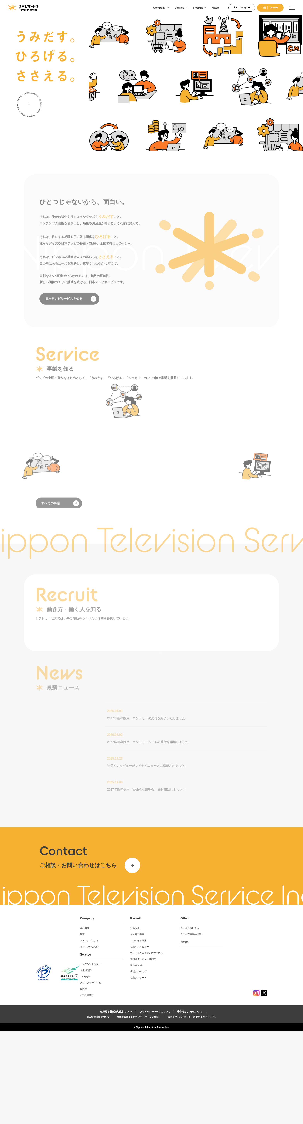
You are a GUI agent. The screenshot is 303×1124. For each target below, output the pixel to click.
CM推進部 (123, 1069)
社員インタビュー (173, 1039)
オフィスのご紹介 (127, 1039)
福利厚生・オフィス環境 (177, 1051)
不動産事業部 (125, 1088)
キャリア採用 (171, 1027)
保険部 (121, 1081)
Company (125, 1011)
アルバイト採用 (172, 1033)
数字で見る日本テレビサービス (180, 1045)
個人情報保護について (98, 1109)
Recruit (169, 1011)
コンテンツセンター (128, 1057)
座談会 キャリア (172, 1064)
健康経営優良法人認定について (116, 1104)
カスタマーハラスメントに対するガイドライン (192, 1109)
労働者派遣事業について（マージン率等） (139, 1109)
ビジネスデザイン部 (128, 1075)
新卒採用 (168, 1021)
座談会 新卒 (170, 1058)
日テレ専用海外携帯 (220, 1027)
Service (123, 1047)
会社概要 (122, 1021)
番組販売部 (124, 1063)
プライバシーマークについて (155, 1104)
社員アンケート (172, 1070)
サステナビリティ (127, 1033)
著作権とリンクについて (190, 1104)
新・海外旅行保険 (219, 1021)
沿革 (120, 1027)
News (214, 1034)
